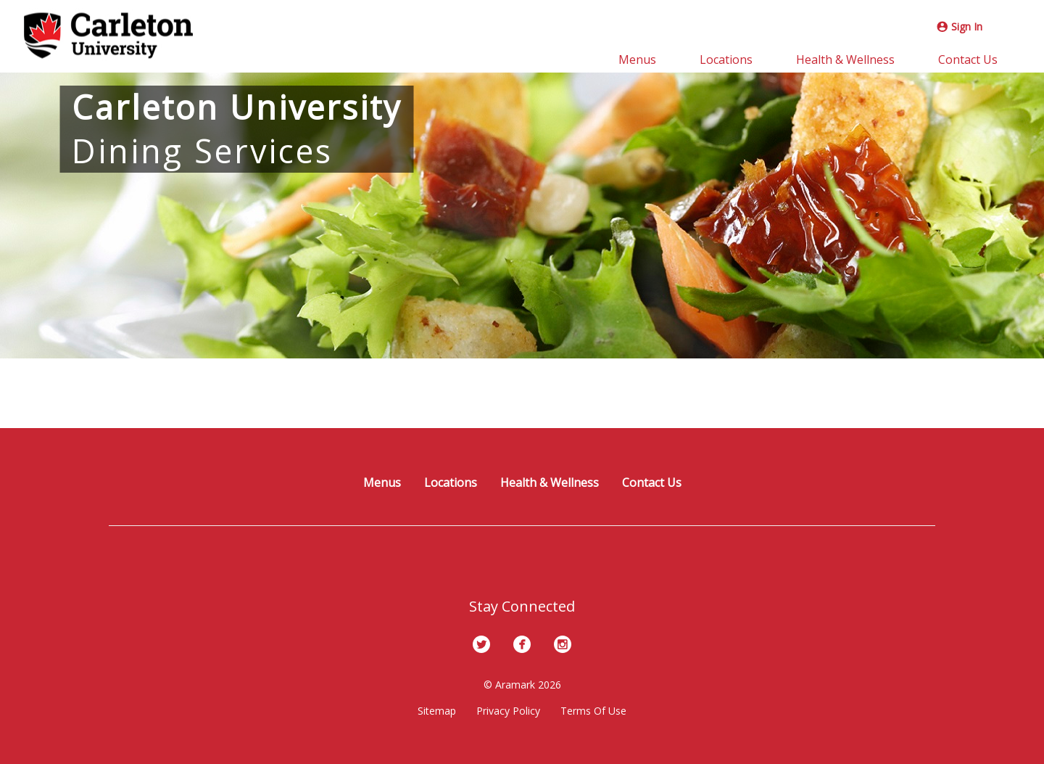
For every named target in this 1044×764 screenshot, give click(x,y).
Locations (726, 59)
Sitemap (437, 711)
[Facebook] (856, 27)
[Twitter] (821, 27)
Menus (637, 59)
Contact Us (968, 59)
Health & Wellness (845, 59)
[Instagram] (891, 27)
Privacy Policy (508, 711)
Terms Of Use (593, 711)
